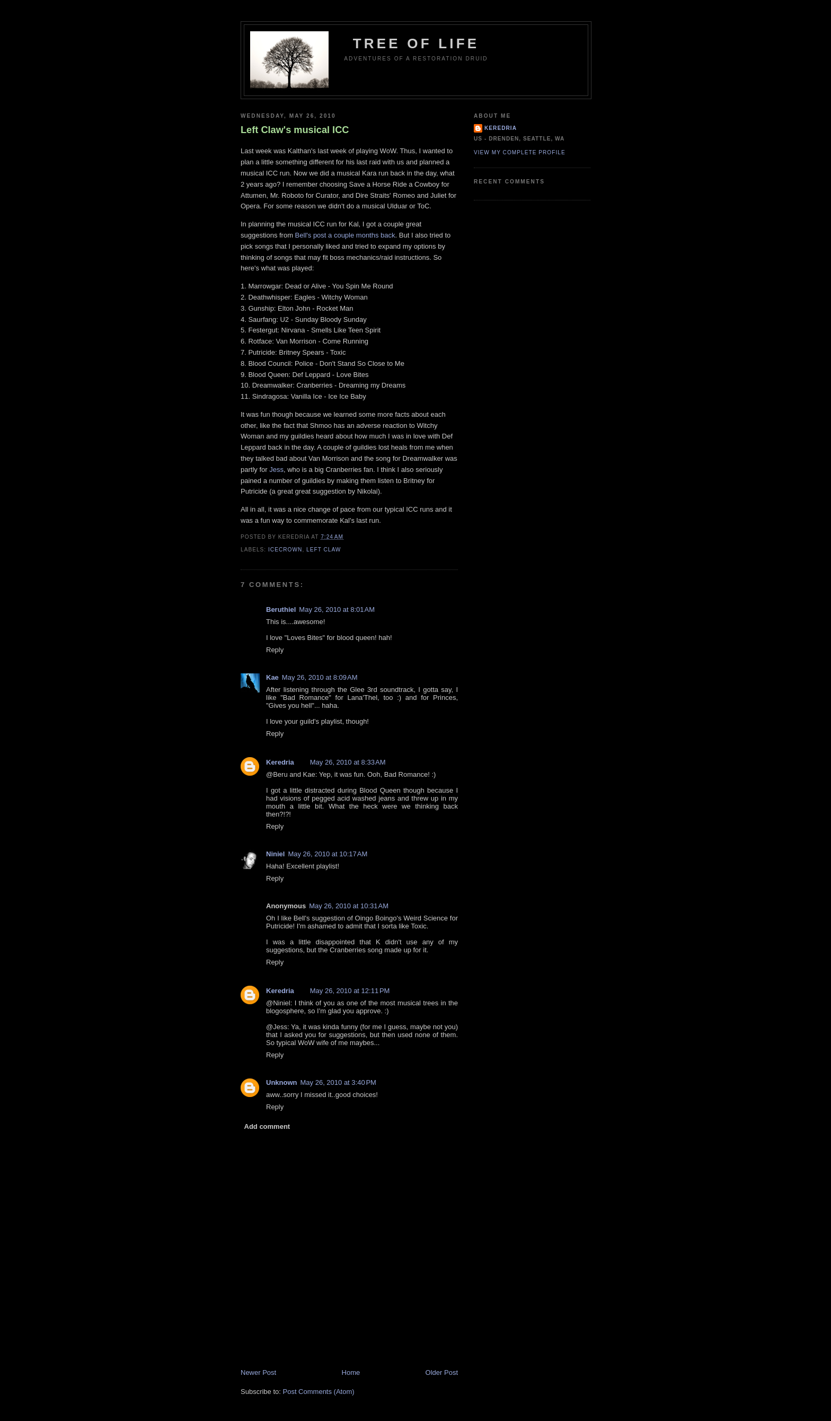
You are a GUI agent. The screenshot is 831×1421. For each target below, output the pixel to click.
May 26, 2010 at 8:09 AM (320, 677)
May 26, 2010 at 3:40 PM (338, 1082)
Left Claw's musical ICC (295, 130)
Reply (275, 650)
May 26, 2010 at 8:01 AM (337, 609)
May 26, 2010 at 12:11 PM (350, 991)
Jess (276, 469)
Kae (272, 677)
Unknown (281, 1082)
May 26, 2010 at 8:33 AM (348, 762)
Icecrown (285, 549)
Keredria (280, 762)
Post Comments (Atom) (319, 1392)
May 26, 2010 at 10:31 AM (348, 906)
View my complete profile (519, 152)
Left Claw (323, 549)
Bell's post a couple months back (345, 235)
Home (351, 1372)
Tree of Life (416, 43)
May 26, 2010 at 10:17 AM (327, 854)
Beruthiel (281, 609)
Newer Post (258, 1372)
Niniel (275, 854)
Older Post (442, 1372)
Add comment (267, 1126)
